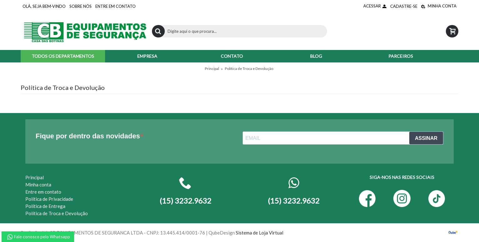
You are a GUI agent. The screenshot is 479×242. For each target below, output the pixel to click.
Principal (212, 68)
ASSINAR (426, 138)
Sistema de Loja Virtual (259, 232)
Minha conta (38, 184)
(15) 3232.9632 (294, 200)
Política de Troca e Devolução (249, 68)
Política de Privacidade (49, 199)
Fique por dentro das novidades (88, 136)
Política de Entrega (45, 206)
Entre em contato (43, 192)
